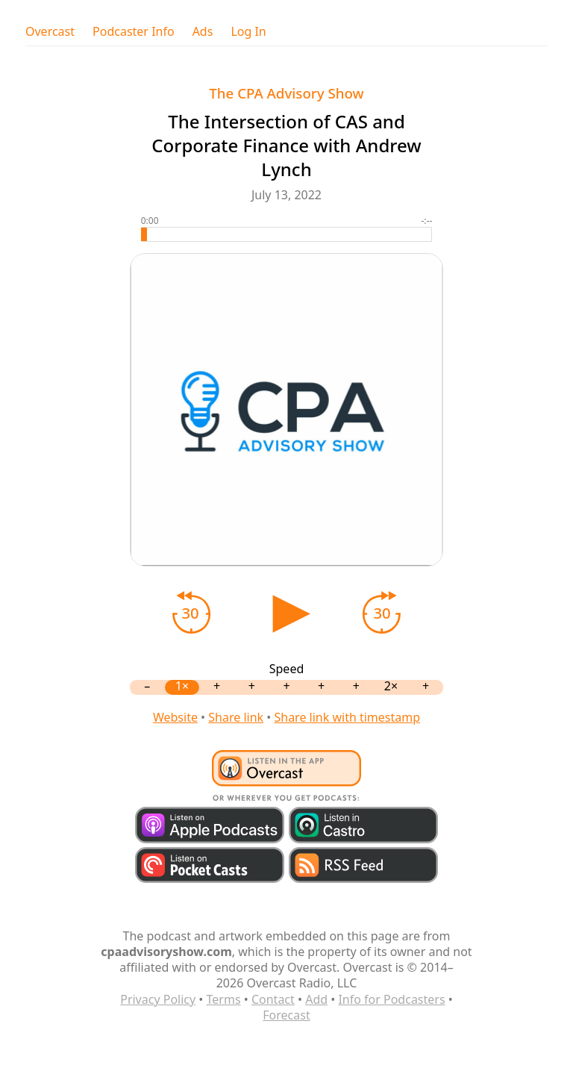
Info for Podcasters (391, 999)
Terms (224, 999)
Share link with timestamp (347, 717)
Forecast (286, 1015)
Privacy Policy (157, 999)
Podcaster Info (134, 32)
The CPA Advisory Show (286, 93)
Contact (273, 999)
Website (175, 717)
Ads (202, 32)
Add (316, 999)
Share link (235, 717)
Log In (248, 32)
